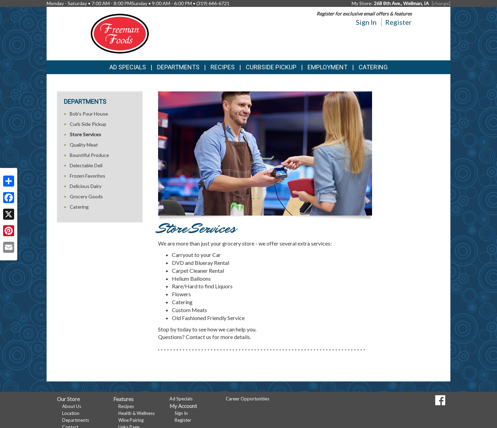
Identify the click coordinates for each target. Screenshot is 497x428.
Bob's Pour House (89, 114)
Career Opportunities (247, 398)
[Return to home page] (120, 33)
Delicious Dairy (85, 186)
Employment (328, 67)
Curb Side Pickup (88, 124)
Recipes (223, 67)
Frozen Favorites (87, 176)
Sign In (366, 22)
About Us (71, 406)
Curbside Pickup (271, 67)
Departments (75, 420)
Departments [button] (178, 67)
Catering (373, 67)
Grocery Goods (86, 196)
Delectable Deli (86, 165)
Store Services (85, 134)
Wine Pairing (131, 420)
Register (398, 22)
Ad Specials (127, 67)
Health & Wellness (136, 413)
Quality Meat (84, 145)
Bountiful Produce (89, 155)
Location (70, 413)
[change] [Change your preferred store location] (441, 3)
